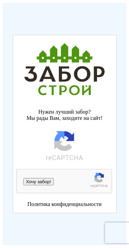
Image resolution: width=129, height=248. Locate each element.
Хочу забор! (38, 181)
